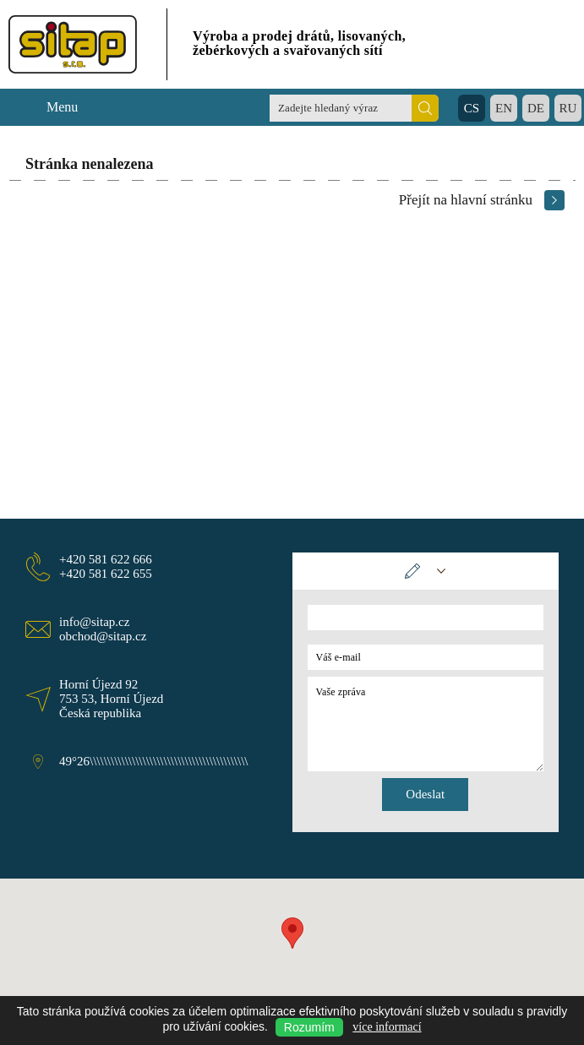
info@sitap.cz (94, 622)
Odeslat (425, 794)
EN (503, 108)
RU (568, 108)
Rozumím (309, 1027)
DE (535, 108)
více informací (386, 1027)
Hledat (425, 108)
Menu (62, 107)
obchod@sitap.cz (102, 636)
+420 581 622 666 (105, 559)
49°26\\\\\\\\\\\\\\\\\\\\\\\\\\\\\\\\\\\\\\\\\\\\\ (153, 761)
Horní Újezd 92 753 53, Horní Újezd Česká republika (111, 699)
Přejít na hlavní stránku (465, 200)
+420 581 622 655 (105, 573)
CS (471, 108)
